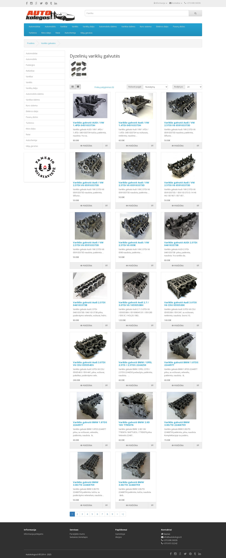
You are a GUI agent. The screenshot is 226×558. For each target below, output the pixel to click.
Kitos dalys (46, 32)
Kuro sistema (145, 26)
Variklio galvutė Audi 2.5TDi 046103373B (89, 304)
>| (123, 514)
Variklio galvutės (48, 43)
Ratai (58, 32)
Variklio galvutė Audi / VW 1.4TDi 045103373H (134, 124)
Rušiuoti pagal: (134, 86)
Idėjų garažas (86, 32)
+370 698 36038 (170, 540)
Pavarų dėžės (179, 26)
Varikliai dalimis (128, 26)
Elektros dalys (162, 26)
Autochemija (70, 32)
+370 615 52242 (170, 543)
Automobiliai (34, 26)
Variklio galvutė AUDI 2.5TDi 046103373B (180, 244)
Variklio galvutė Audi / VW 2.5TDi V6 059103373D (179, 124)
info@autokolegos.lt (173, 537)
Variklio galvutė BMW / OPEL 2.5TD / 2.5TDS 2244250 (135, 363)
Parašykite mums (77, 534)
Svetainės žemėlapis (79, 537)
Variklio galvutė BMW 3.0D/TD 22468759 (177, 423)
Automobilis (50, 26)
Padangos (30, 65)
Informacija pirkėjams (33, 534)
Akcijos (118, 537)
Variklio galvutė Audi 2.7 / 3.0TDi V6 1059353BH (134, 304)
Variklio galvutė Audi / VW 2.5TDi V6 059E (134, 244)
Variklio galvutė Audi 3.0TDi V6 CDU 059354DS (89, 363)
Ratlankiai (30, 70)
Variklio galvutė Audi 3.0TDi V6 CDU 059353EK (180, 304)
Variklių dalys (88, 26)
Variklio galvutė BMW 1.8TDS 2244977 (181, 363)
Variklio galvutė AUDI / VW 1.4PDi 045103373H (88, 124)
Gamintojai (120, 534)
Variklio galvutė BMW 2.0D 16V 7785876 (134, 423)
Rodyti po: (178, 86)
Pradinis (30, 43)
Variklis (75, 26)
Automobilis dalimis (108, 26)
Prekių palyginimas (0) (104, 87)
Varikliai (63, 26)
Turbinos (33, 32)
